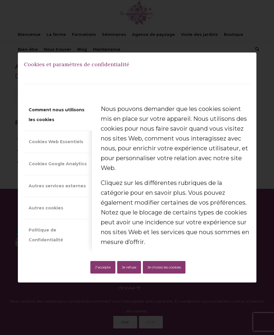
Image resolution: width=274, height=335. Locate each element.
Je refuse (129, 267)
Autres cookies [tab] (46, 208)
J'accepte (103, 267)
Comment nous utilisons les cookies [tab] (56, 114)
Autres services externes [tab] (57, 186)
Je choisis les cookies (164, 267)
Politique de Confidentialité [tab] (46, 235)
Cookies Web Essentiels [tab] (56, 141)
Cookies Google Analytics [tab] (58, 163)
